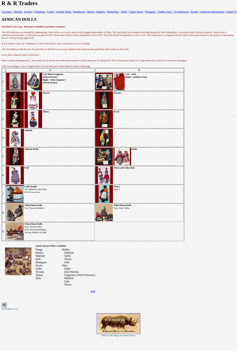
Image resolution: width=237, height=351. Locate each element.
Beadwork (79, 11)
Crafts (50, 11)
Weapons (150, 11)
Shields (18, 11)
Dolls (124, 11)
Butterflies (113, 11)
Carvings (6, 11)
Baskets (100, 11)
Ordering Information (212, 11)
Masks (90, 11)
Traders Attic (164, 11)
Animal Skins (63, 11)
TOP (92, 291)
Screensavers (181, 11)
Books (194, 11)
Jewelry (28, 11)
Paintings (40, 11)
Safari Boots (136, 11)
